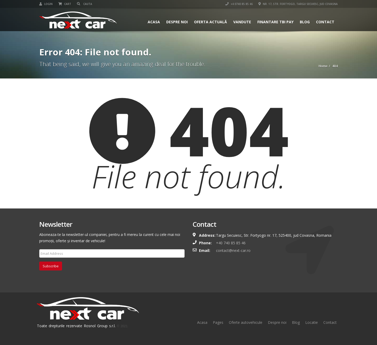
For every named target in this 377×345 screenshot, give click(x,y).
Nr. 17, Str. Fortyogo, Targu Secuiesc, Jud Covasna (298, 4)
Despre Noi (177, 21)
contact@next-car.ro (233, 250)
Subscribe (51, 266)
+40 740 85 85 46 (231, 242)
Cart (64, 4)
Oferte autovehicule (245, 322)
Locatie (311, 322)
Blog (305, 21)
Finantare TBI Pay (275, 21)
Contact (325, 21)
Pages (218, 322)
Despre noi (277, 322)
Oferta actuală (210, 21)
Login (46, 4)
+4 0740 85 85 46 (239, 4)
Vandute (242, 21)
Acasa (154, 21)
